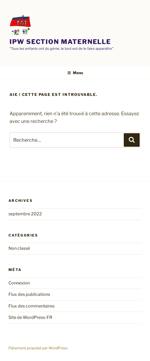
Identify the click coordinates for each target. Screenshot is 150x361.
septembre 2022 (25, 213)
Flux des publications (29, 294)
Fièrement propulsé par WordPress (38, 348)
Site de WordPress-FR (30, 317)
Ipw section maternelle (60, 42)
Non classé (19, 248)
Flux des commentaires (31, 306)
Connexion (19, 283)
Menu (75, 72)
